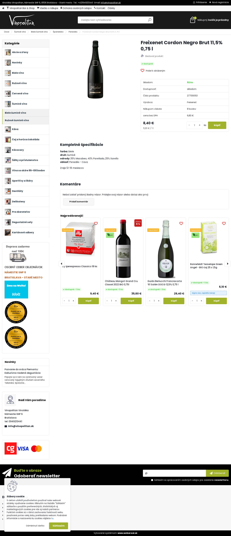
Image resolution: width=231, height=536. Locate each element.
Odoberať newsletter (37, 476)
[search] (149, 21)
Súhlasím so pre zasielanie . (191, 480)
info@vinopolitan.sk (111, 2)
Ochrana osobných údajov (76, 8)
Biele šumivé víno (39, 31)
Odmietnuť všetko (35, 525)
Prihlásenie (201, 2)
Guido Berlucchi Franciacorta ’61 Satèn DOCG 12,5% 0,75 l (164, 283)
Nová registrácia (220, 2)
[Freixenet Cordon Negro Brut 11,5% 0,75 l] (96, 69)
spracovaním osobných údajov (183, 480)
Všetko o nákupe (47, 8)
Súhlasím (59, 525)
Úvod (6, 31)
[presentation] (62, 264)
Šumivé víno (20, 31)
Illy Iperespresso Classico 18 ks (79, 266)
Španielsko (58, 31)
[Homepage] (3, 8)
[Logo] (22, 20)
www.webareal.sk (127, 533)
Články (111, 8)
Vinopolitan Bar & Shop (21, 8)
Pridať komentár (78, 201)
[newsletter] (217, 473)
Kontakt (99, 8)
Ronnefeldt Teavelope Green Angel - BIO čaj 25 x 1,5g (206, 266)
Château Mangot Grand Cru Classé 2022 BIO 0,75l (121, 283)
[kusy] (194, 125)
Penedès (73, 31)
